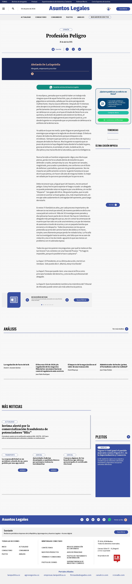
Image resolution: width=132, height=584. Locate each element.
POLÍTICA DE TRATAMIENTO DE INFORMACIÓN (77, 557)
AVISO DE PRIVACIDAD (74, 552)
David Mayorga (82, 370)
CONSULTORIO (40, 17)
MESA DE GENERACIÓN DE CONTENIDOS (75, 548)
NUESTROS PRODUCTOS (50, 552)
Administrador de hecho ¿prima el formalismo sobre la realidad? (113, 366)
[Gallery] (47, 298)
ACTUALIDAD (26, 17)
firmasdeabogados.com (80, 575)
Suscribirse (123, 9)
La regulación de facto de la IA (16, 365)
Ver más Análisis (120, 329)
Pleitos (101, 436)
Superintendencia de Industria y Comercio (57, 2)
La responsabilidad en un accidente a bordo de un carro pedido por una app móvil (15, 461)
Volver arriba (120, 519)
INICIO (4, 547)
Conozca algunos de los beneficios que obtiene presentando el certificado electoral (75, 461)
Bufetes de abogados (19, 2)
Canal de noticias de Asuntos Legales (64, 87)
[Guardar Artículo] (56, 49)
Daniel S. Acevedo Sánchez (18, 368)
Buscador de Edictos (100, 17)
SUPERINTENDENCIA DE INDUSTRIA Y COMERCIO (75, 562)
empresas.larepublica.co (55, 575)
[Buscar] (13, 9)
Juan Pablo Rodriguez (50, 374)
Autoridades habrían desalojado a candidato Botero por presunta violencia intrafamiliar (46, 461)
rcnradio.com (119, 575)
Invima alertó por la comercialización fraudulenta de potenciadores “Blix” (25, 429)
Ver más (113, 205)
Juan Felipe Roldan (114, 370)
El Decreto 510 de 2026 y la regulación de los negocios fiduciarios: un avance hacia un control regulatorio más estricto (50, 368)
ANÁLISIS (80, 17)
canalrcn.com (102, 575)
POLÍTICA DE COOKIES (49, 562)
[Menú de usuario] (108, 8)
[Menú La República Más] (3, 9)
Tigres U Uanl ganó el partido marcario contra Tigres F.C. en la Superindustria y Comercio (112, 452)
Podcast (34, 2)
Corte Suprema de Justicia (101, 2)
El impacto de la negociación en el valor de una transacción (82, 366)
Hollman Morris (81, 2)
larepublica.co (13, 575)
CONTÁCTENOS (47, 548)
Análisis (10, 329)
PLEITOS (69, 17)
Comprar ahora (113, 113)
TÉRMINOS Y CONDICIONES (51, 557)
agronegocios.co (32, 575)
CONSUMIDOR (56, 17)
